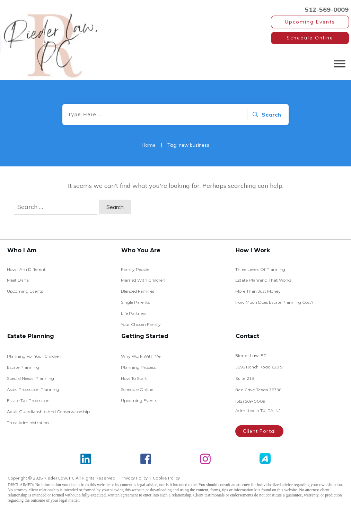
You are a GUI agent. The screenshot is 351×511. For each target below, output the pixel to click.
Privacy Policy (134, 478)
